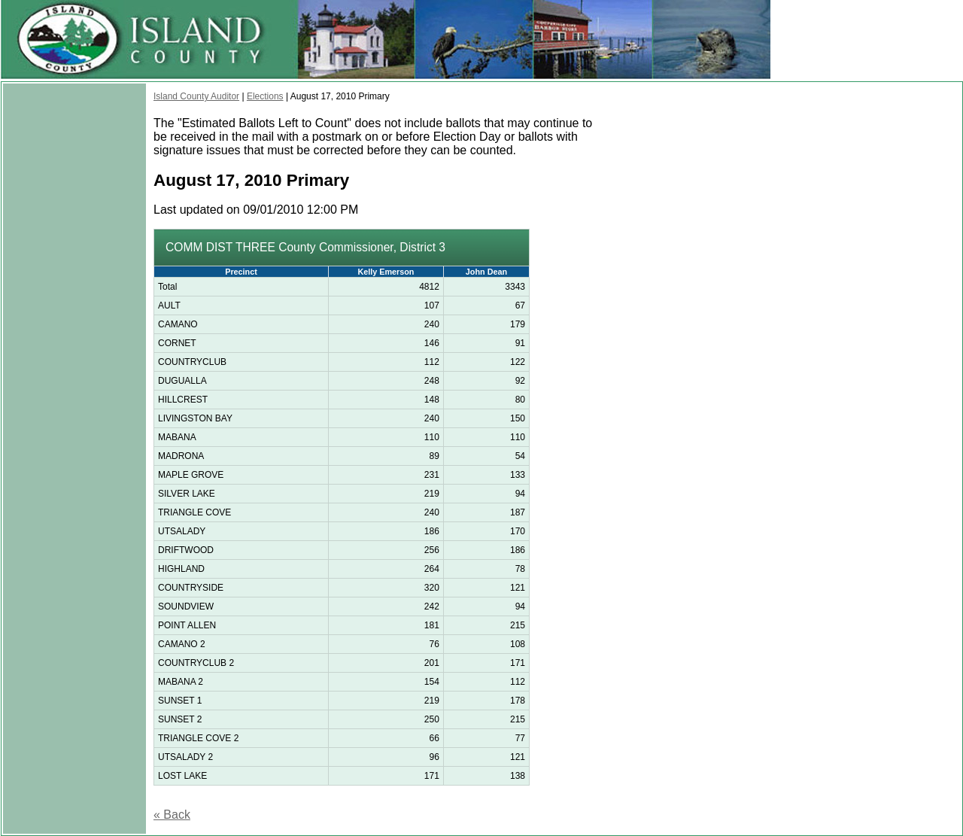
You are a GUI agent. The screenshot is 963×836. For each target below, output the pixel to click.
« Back (171, 814)
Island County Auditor (196, 96)
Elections (265, 96)
